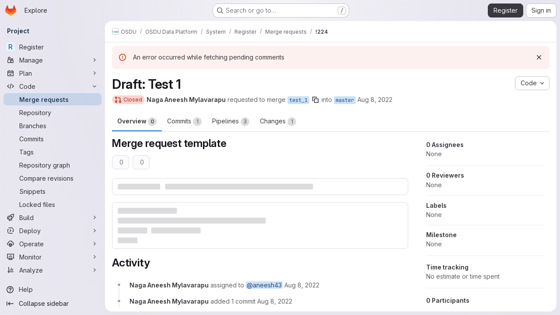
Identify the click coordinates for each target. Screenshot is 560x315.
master (345, 100)
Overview (137, 121)
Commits (184, 121)
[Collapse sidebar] (53, 304)
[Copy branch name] (315, 99)
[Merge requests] (53, 99)
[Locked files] (53, 204)
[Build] (53, 217)
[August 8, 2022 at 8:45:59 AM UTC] (274, 301)
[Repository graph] (53, 165)
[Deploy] (53, 230)
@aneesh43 (264, 285)
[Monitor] (53, 257)
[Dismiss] (539, 57)
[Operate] (53, 244)
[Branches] (53, 125)
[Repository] (53, 112)
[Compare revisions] (53, 178)
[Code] (53, 86)
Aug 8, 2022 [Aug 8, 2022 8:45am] (374, 99)
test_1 (298, 100)
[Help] (53, 290)
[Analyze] (53, 270)
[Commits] (53, 139)
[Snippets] (53, 191)
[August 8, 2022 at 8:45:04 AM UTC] (301, 285)
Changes (278, 121)
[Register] (53, 47)
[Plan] (53, 73)
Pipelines (230, 121)
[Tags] (53, 152)
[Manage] (53, 60)
